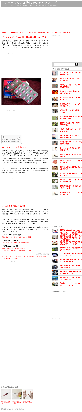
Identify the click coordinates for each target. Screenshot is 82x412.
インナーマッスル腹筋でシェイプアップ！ (30, 2)
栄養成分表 (58, 32)
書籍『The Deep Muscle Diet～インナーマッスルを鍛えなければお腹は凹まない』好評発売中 (71, 232)
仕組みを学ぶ (14, 32)
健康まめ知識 (41, 32)
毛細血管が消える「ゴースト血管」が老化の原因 (16, 237)
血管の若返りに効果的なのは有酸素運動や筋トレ (5, 403)
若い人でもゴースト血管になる (12, 139)
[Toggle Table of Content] (18, 137)
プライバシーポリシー (18, 408)
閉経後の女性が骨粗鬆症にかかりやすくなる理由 (16, 250)
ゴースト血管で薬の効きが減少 (12, 141)
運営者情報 (10, 408)
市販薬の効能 (66, 32)
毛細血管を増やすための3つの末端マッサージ (27, 403)
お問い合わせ (4, 408)
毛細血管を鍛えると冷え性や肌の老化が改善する (16, 242)
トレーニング (23, 32)
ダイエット (50, 32)
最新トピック (5, 32)
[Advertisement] (41, 18)
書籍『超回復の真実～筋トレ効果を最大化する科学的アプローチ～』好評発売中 (71, 238)
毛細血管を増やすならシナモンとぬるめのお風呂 (16, 403)
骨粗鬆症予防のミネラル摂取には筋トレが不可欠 (16, 248)
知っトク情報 (32, 32)
